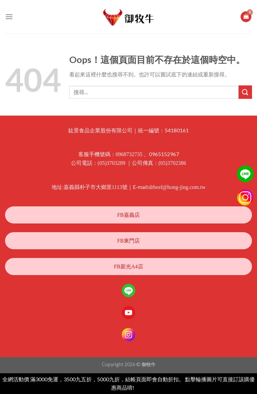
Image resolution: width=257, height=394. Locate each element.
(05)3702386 (172, 163)
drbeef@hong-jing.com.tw (177, 187)
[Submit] (245, 91)
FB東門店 (128, 241)
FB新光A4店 (128, 266)
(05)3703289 (111, 163)
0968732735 (129, 154)
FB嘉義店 (128, 215)
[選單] (9, 16)
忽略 (140, 388)
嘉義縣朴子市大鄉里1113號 (95, 187)
